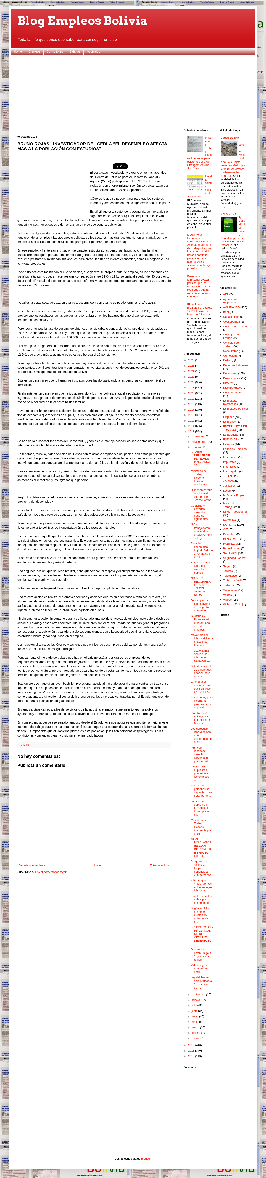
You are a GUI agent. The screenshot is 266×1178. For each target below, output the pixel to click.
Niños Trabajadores (235, 511)
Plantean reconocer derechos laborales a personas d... (200, 754)
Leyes (227, 490)
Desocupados (231, 378)
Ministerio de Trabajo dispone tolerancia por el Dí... (201, 827)
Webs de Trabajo (233, 604)
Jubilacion (229, 485)
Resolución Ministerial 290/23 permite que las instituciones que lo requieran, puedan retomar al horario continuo (199, 286)
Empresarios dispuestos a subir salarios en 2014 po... (201, 686)
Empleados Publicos (236, 408)
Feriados (228, 444)
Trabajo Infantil (232, 580)
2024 (191, 371)
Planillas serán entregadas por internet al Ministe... (201, 718)
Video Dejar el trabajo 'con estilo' (199, 968)
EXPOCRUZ (228, 213)
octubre (197, 447)
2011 (191, 1050)
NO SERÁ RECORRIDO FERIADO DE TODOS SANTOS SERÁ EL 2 (201, 586)
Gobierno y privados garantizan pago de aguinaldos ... (201, 512)
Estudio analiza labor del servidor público (200, 567)
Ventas (227, 595)
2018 (191, 404)
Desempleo (230, 373)
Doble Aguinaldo (233, 392)
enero (196, 1038)
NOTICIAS (229, 524)
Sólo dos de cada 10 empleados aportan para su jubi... (201, 671)
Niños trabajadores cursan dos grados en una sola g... (201, 531)
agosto (196, 999)
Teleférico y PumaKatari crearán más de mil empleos (200, 622)
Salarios (75, 51)
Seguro (227, 566)
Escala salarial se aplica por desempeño (202, 899)
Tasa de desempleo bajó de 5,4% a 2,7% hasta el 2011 (202, 550)
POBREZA (230, 543)
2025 (191, 365)
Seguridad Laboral (234, 558)
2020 (191, 393)
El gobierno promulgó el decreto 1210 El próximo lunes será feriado (199, 309)
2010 (191, 1056)
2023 (191, 376)
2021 (191, 387)
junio (195, 1011)
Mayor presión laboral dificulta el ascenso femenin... (202, 640)
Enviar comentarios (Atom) (51, 872)
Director (228, 383)
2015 (191, 420)
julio (194, 1005)
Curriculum (230, 355)
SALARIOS (230, 553)
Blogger (146, 1158)
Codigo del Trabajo (235, 326)
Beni (226, 312)
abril (195, 1021)
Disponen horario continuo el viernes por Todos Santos (201, 495)
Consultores (55, 51)
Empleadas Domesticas (230, 402)
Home (18, 51)
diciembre (198, 436)
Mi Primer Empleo (234, 495)
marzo (196, 1027)
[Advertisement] (133, 92)
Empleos (34, 51)
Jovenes (228, 481)
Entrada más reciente (31, 865)
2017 (191, 409)
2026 (191, 360)
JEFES (227, 476)
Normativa (229, 520)
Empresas (229, 421)
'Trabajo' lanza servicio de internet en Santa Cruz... (200, 655)
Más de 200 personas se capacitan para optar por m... (201, 790)
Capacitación (231, 316)
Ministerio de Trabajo (231, 505)
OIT (225, 529)
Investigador (231, 471)
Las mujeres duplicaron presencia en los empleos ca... (200, 773)
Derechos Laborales (235, 365)
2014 (191, 426)
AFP (226, 294)
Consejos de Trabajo (231, 344)
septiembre (199, 994)
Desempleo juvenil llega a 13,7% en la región (201, 954)
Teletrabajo (230, 575)
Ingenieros (229, 466)
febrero (196, 1032)
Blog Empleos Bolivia (82, 20)
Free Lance (230, 457)
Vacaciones (230, 590)
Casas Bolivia (230, 137)
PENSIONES (231, 539)
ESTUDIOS (230, 439)
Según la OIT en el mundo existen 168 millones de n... (201, 915)
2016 (191, 415)
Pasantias (229, 534)
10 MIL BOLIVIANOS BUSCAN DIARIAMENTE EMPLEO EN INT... (201, 848)
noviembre (198, 441)
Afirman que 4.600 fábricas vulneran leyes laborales (201, 885)
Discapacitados (232, 387)
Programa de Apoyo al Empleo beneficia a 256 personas (201, 868)
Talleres (228, 571)
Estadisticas (230, 434)
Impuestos (229, 462)
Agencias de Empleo (231, 300)
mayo (195, 1016)
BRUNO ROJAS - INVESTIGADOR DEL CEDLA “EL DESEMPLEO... (202, 936)
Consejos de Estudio (231, 336)
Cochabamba (231, 321)
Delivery (228, 360)
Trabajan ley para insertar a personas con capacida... (202, 702)
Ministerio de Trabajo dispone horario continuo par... (201, 477)
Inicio (97, 865)
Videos (227, 599)
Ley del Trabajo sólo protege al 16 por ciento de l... (201, 982)
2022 (191, 382)
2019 (191, 398)
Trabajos (228, 585)
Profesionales (231, 548)
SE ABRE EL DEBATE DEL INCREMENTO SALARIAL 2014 (201, 458)
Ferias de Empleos (235, 449)
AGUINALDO (231, 307)
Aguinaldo (93, 51)
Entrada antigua (160, 865)
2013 (191, 431)
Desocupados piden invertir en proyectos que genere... (201, 605)
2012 (191, 1045)
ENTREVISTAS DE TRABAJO (235, 428)
